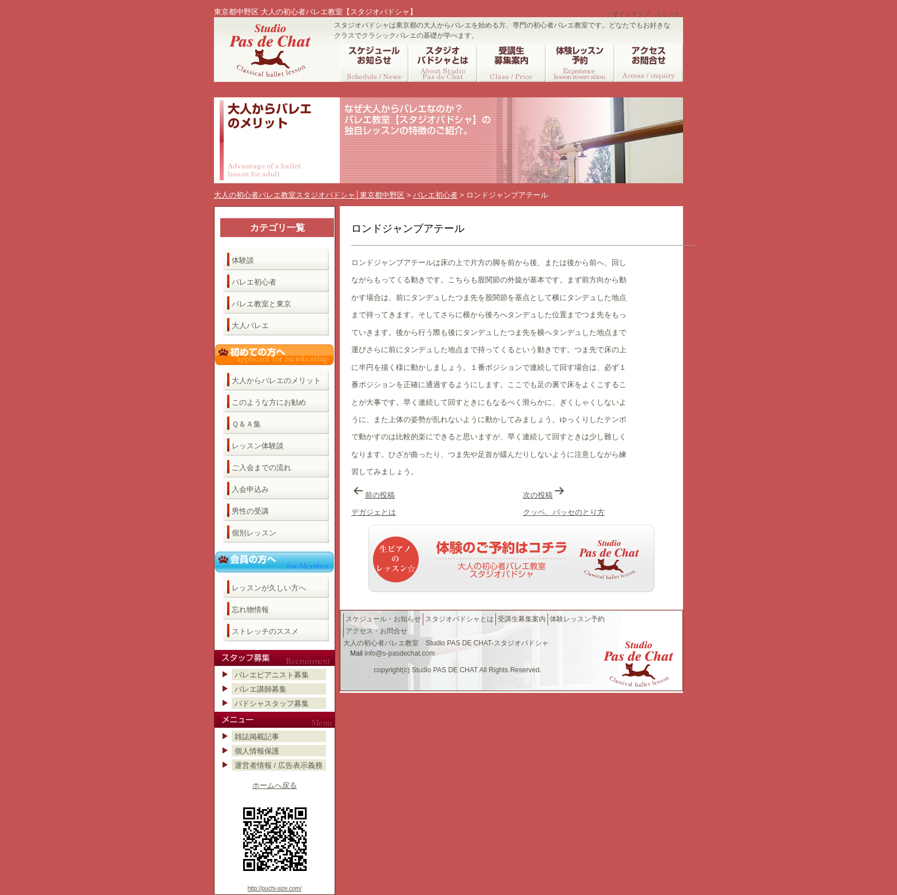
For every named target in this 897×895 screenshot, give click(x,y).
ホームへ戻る (274, 785)
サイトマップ (631, 13)
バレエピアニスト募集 (272, 675)
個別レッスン (254, 533)
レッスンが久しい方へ (269, 587)
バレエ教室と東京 (261, 303)
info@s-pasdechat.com (399, 653)
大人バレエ (250, 325)
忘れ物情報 (250, 609)
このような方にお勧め (269, 402)
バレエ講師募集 (261, 689)
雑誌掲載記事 (257, 736)
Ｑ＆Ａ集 (246, 424)
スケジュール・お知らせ (383, 619)
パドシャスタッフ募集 (272, 703)
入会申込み (250, 489)
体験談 (243, 260)
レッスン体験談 (258, 445)
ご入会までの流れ (261, 467)
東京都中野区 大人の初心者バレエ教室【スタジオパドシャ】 (315, 11)
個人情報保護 (257, 751)
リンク (670, 13)
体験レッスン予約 (577, 619)
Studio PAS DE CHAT (445, 670)
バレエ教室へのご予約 (511, 558)
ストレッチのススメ (265, 631)
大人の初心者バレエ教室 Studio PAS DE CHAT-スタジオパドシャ (446, 643)
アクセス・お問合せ (376, 631)
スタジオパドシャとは (459, 619)
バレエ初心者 (254, 282)
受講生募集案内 (522, 619)
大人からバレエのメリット (276, 380)
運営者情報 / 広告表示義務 (279, 765)
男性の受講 (250, 511)
